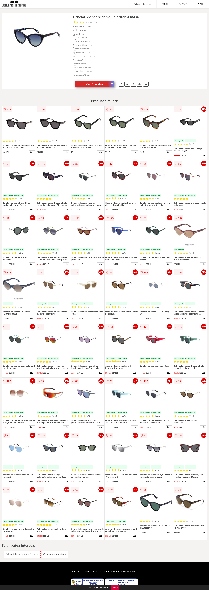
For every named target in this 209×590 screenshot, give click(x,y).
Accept (115, 587)
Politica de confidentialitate (105, 571)
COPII (201, 4)
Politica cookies (128, 571)
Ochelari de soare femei (55, 554)
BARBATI (183, 4)
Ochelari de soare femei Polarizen (22, 554)
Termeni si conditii (81, 571)
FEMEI (165, 4)
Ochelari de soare (142, 4)
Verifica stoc (100, 84)
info (31, 152)
